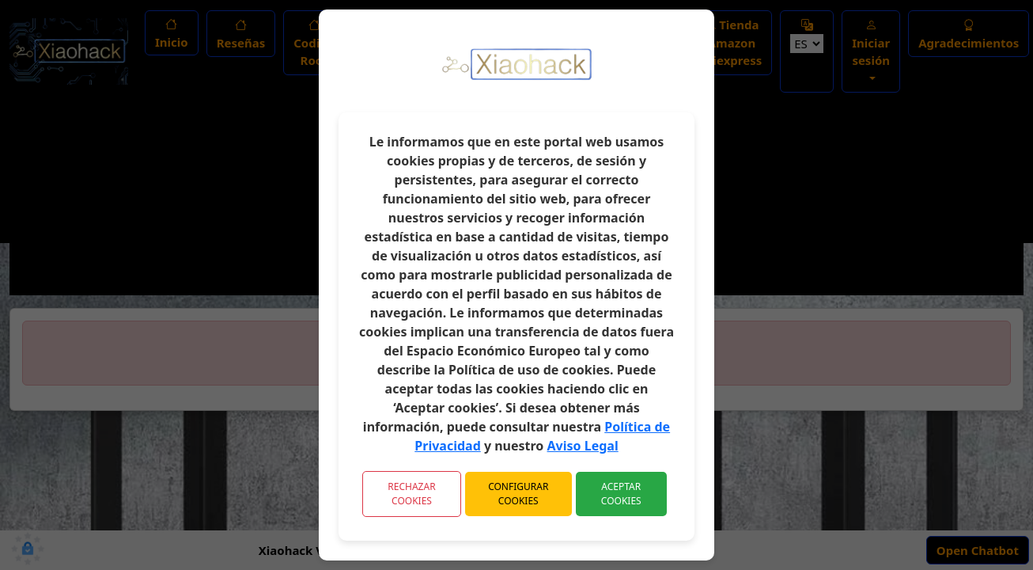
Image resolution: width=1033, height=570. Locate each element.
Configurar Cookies (518, 493)
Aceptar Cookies (621, 493)
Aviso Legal (583, 445)
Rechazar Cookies (411, 493)
